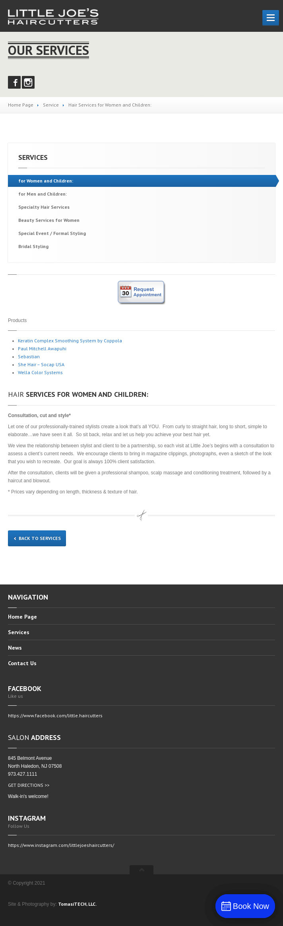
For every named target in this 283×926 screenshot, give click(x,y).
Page (22, 617)
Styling (33, 246)
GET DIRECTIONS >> (28, 785)
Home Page (20, 105)
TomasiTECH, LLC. (77, 904)
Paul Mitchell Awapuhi (42, 348)
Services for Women (48, 220)
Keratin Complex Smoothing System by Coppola (70, 341)
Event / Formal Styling (52, 233)
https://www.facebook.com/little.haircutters (55, 715)
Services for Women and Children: (78, 394)
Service (51, 105)
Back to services (37, 538)
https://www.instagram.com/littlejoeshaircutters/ (61, 845)
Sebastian (29, 356)
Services (18, 632)
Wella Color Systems (40, 372)
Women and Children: (45, 181)
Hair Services (44, 207)
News (15, 647)
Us (22, 663)
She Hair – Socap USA (41, 364)
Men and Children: (42, 194)
